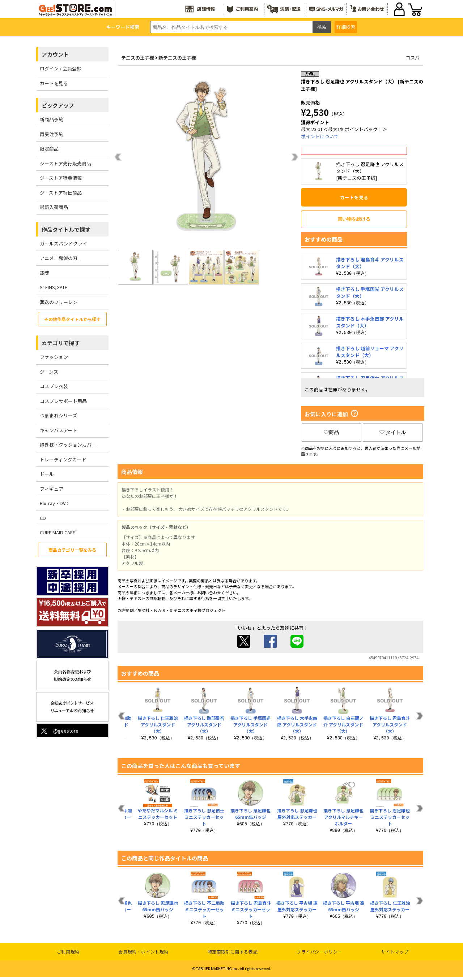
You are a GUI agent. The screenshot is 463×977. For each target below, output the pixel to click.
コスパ (412, 57)
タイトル (392, 432)
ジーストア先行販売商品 (65, 163)
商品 (331, 432)
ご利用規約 (68, 951)
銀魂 (44, 272)
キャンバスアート (58, 430)
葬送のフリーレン (58, 302)
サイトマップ (395, 951)
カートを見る (54, 83)
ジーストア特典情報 (61, 177)
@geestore (59, 730)
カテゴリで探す (61, 343)
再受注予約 (51, 134)
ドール (47, 473)
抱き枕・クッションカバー (68, 444)
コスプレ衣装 (54, 386)
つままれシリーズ (58, 415)
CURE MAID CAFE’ (58, 532)
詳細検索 (345, 26)
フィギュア (51, 488)
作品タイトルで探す (66, 229)
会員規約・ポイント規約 (143, 951)
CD (43, 517)
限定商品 (49, 148)
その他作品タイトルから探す (72, 319)
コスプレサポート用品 (63, 401)
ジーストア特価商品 (61, 192)
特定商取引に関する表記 (233, 951)
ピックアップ (58, 105)
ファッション (54, 356)
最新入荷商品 (54, 207)
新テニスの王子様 (177, 57)
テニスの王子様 (137, 57)
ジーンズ (49, 371)
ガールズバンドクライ (63, 243)
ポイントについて (320, 136)
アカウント (55, 54)
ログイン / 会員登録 (60, 68)
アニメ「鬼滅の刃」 (61, 258)
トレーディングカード (63, 459)
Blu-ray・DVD (54, 503)
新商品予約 (51, 119)
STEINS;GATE (53, 287)
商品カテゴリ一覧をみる (72, 550)
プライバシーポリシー (319, 951)
